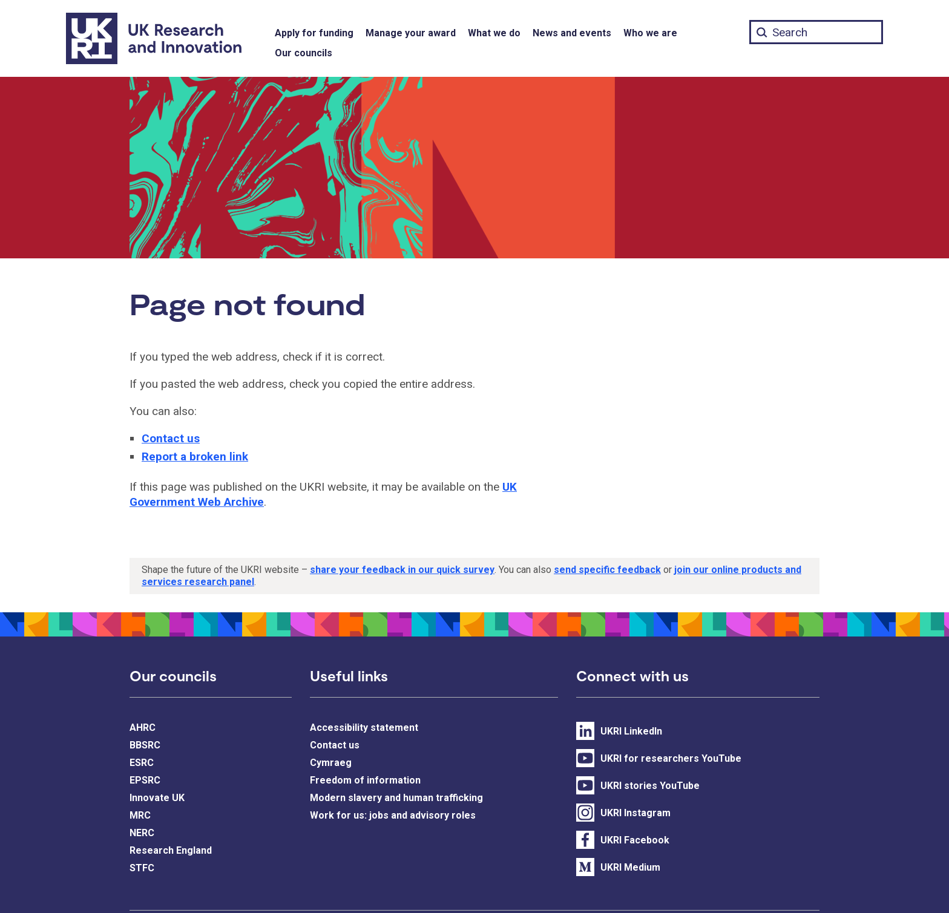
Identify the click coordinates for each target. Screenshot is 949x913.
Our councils (303, 53)
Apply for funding (314, 33)
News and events (572, 33)
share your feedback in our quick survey (402, 569)
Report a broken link (195, 456)
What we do (494, 33)
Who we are (650, 33)
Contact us (171, 438)
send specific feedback (607, 569)
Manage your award (411, 33)
